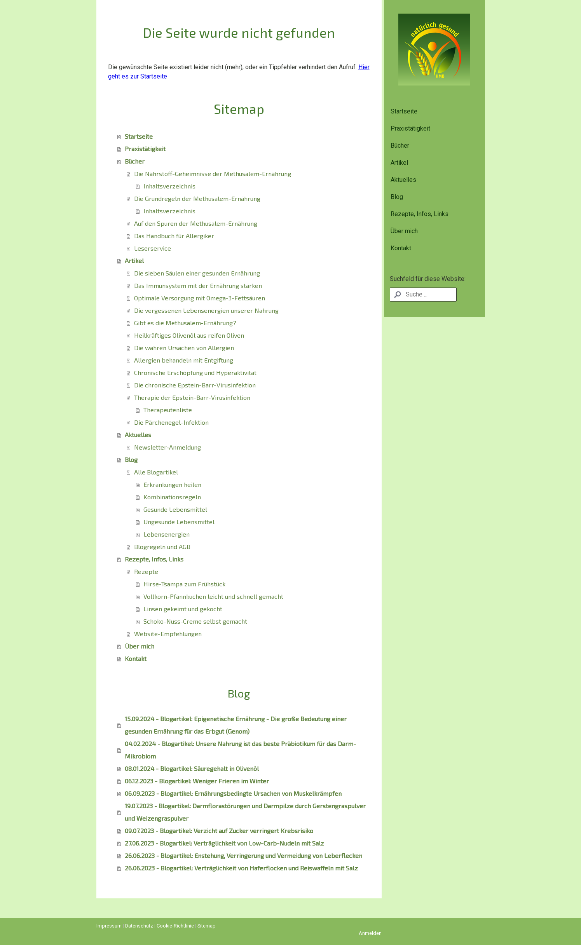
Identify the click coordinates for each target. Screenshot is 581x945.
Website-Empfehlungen (168, 633)
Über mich (404, 231)
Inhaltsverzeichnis (169, 186)
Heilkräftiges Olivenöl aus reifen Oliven (189, 335)
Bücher (400, 145)
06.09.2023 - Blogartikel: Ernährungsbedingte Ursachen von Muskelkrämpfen (233, 793)
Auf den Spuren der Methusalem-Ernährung (195, 223)
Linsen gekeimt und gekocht (182, 608)
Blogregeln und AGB (162, 546)
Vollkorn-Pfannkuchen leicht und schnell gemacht (213, 596)
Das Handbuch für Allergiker (174, 235)
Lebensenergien (166, 534)
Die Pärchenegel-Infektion (171, 422)
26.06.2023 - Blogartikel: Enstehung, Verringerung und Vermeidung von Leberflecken (243, 855)
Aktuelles (403, 179)
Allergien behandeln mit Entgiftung (183, 360)
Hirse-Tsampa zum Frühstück (184, 584)
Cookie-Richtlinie (175, 926)
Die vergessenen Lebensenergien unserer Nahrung (206, 310)
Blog (397, 197)
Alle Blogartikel (156, 472)
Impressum (109, 926)
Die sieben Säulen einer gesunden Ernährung (197, 273)
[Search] (423, 295)
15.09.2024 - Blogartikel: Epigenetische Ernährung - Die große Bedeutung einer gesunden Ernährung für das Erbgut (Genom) (236, 725)
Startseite (404, 111)
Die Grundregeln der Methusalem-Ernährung (197, 198)
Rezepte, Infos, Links (419, 214)
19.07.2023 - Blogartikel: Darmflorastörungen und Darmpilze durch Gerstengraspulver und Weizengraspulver (245, 812)
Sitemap (206, 926)
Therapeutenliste (167, 409)
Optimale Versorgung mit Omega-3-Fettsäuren (199, 298)
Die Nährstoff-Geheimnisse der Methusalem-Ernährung (212, 173)
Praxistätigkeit (410, 128)
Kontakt (401, 248)
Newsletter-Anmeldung (167, 447)
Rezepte (146, 571)
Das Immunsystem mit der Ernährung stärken (198, 285)
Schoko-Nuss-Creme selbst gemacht (195, 621)
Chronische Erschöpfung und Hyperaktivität (195, 372)
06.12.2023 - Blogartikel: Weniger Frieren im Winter (197, 781)
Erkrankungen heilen (172, 484)
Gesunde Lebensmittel (175, 509)
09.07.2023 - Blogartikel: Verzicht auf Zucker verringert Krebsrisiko (219, 830)
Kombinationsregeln (172, 496)
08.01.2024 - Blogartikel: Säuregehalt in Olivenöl (192, 768)
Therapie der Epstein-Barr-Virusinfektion (192, 397)
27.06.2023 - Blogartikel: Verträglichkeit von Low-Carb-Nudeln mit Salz (224, 843)
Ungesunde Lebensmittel (179, 521)
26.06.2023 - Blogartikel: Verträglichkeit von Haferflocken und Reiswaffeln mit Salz (241, 868)
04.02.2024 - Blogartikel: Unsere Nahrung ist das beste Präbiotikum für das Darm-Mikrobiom (240, 750)
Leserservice (152, 248)
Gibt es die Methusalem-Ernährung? (185, 322)
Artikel (399, 162)
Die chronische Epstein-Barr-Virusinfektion (195, 385)
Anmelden (370, 933)
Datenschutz (139, 926)
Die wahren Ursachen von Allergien (184, 347)
